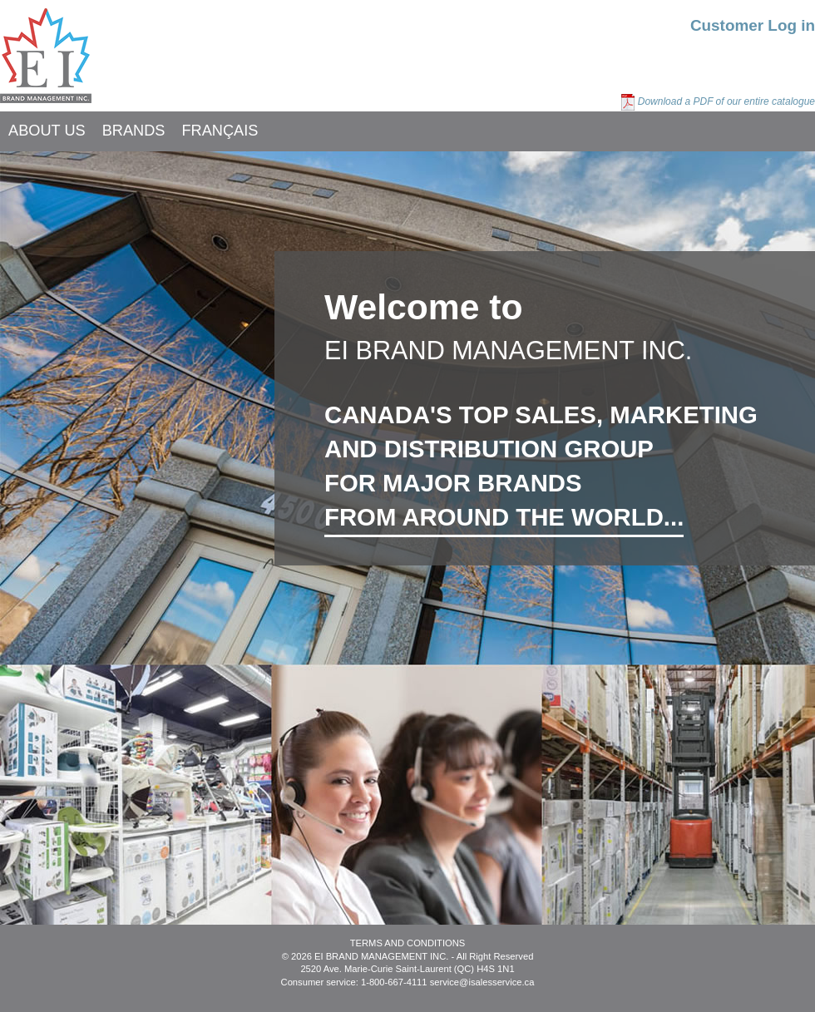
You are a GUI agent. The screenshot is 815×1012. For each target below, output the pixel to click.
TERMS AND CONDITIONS (408, 943)
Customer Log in (752, 25)
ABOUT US (47, 130)
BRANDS (133, 130)
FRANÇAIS (219, 130)
